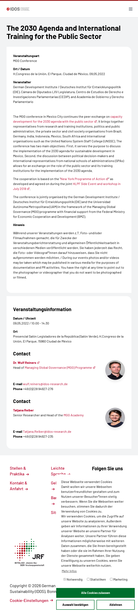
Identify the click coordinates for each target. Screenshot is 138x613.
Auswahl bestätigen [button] (75, 604)
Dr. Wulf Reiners (26, 362)
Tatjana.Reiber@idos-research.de (47, 431)
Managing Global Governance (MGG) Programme (60, 367)
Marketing (119, 579)
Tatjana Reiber (23, 410)
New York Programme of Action (85, 179)
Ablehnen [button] (115, 604)
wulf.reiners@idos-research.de (45, 384)
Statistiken (96, 579)
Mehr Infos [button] (69, 571)
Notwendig (73, 579)
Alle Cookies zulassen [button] (95, 593)
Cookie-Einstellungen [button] (31, 600)
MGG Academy (74, 415)
